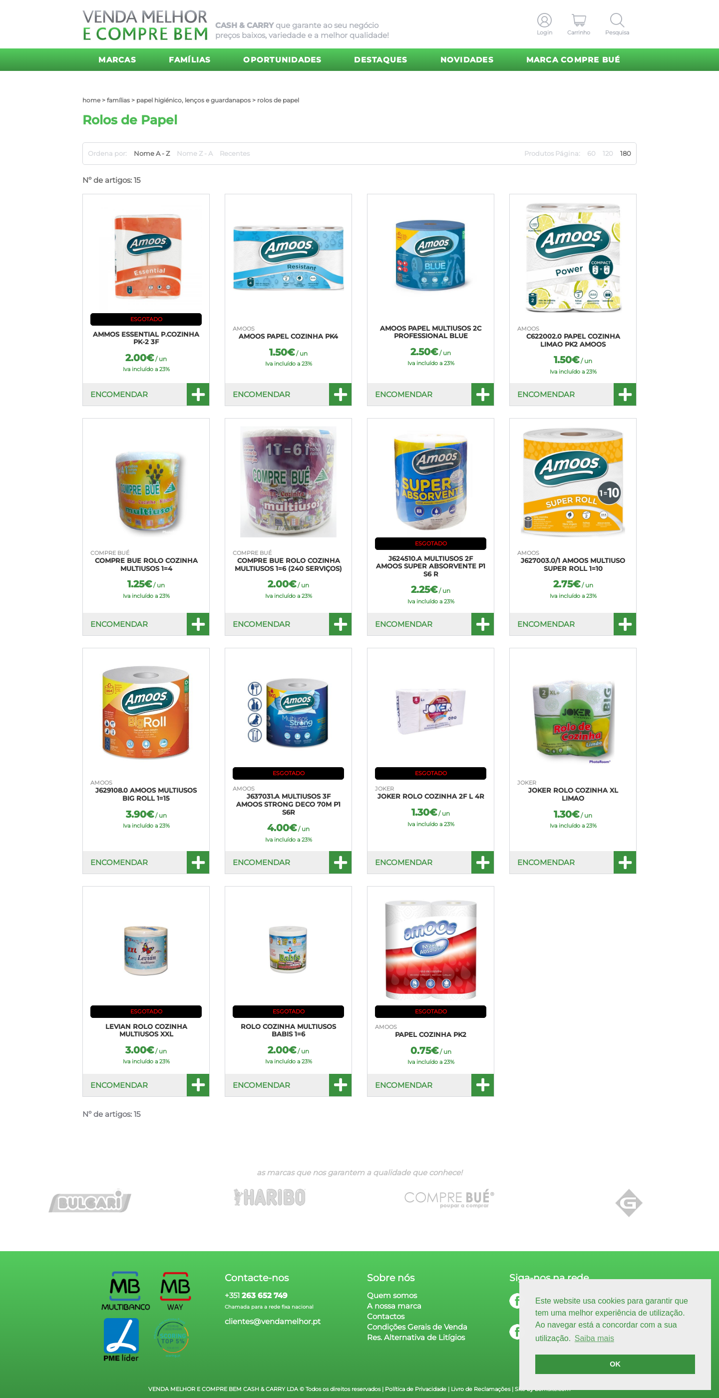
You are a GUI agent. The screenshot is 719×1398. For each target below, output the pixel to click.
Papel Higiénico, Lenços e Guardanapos (193, 100)
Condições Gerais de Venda (417, 1327)
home (91, 100)
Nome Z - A (195, 153)
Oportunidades (282, 59)
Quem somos (392, 1295)
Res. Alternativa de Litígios (416, 1337)
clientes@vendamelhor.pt (273, 1321)
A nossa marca (394, 1306)
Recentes (235, 153)
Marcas (117, 59)
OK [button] (615, 1364)
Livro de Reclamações (480, 1389)
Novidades (467, 59)
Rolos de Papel (278, 100)
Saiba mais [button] (594, 1338)
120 (608, 153)
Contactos (385, 1316)
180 (625, 153)
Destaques (380, 59)
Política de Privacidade (415, 1389)
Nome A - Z (152, 153)
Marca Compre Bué (573, 59)
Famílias (190, 59)
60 (591, 153)
